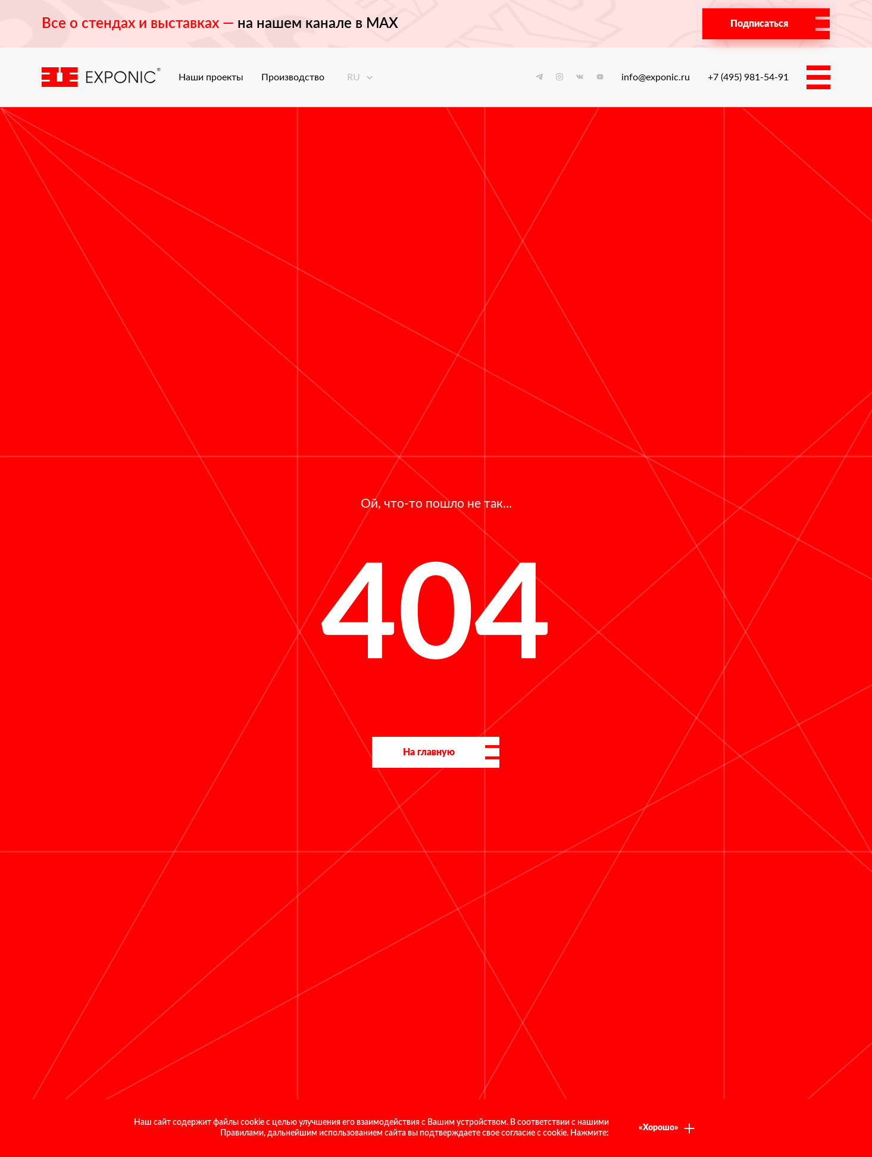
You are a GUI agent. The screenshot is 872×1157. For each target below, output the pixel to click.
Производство (292, 77)
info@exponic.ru (655, 77)
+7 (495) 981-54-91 (748, 77)
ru (360, 77)
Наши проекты (211, 77)
